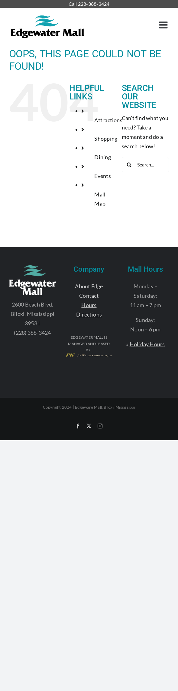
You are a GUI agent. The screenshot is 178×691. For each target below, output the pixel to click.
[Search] (129, 164)
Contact (89, 295)
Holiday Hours (147, 344)
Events (102, 176)
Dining (102, 157)
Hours (88, 305)
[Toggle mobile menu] (164, 25)
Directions (89, 314)
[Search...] (145, 164)
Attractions (108, 120)
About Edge (89, 286)
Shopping (105, 138)
